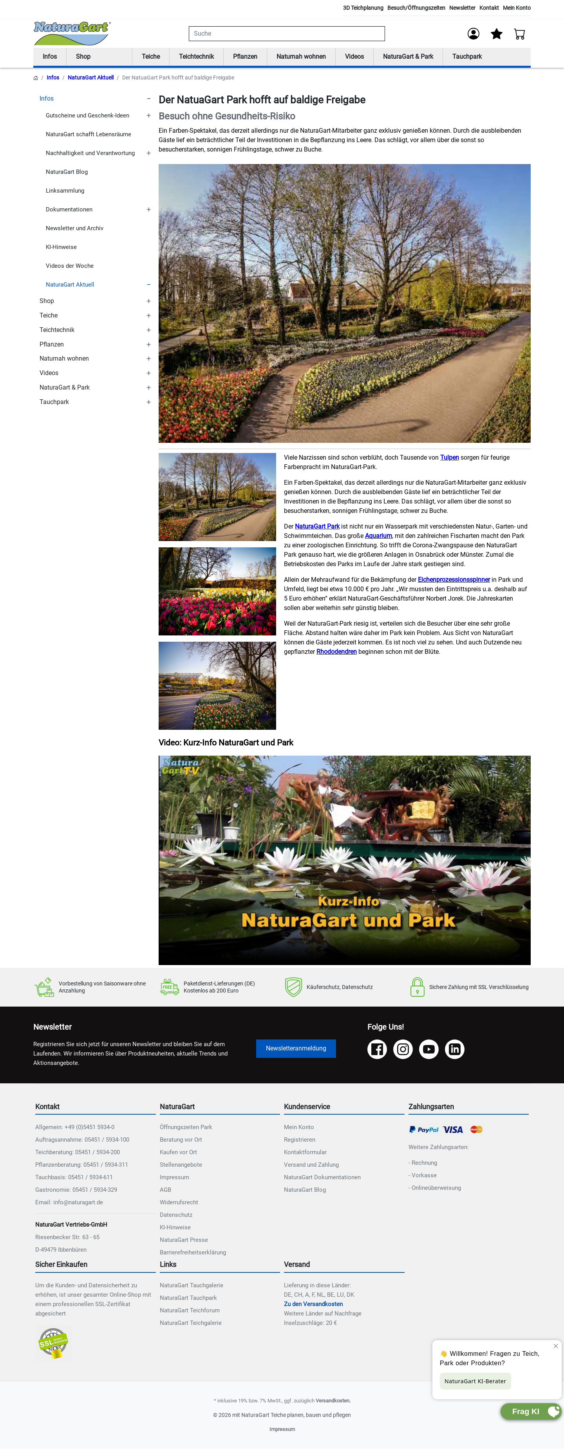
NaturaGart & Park (408, 57)
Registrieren (299, 1140)
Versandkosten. (333, 1401)
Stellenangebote (181, 1165)
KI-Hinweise (61, 247)
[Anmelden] (473, 33)
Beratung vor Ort (181, 1140)
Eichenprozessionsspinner (454, 580)
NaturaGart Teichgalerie (191, 1323)
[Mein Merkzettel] (497, 33)
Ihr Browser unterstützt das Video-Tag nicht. (345, 860)
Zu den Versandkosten (313, 1304)
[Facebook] (377, 1049)
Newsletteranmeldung (296, 1048)
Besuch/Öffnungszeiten (416, 8)
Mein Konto (517, 8)
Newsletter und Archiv (74, 228)
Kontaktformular (305, 1152)
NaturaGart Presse (184, 1240)
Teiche (151, 57)
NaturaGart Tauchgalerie (191, 1285)
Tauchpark (467, 57)
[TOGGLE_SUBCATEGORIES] (148, 99)
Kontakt (489, 8)
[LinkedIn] (455, 1049)
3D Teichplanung (363, 8)
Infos (50, 57)
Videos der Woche (70, 265)
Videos (354, 57)
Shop (83, 57)
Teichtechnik (196, 57)
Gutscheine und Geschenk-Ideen (87, 115)
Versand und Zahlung (311, 1165)
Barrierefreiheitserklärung (193, 1252)
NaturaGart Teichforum (190, 1310)
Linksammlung (65, 190)
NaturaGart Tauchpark (188, 1298)
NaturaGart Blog (67, 171)
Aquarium (378, 536)
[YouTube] (429, 1049)
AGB (165, 1190)
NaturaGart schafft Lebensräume (88, 134)
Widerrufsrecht (179, 1202)
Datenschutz (176, 1215)
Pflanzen (245, 57)
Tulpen (449, 458)
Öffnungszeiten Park (186, 1127)
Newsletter (462, 8)
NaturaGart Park (317, 527)
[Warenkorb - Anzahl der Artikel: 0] (520, 33)
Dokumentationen (69, 209)
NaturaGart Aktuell (91, 78)
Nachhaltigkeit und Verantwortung (90, 153)
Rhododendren (336, 652)
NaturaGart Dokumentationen (322, 1177)
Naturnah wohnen (301, 57)
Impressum (174, 1177)
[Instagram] (403, 1049)
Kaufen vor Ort (178, 1152)
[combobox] (287, 33)
